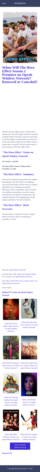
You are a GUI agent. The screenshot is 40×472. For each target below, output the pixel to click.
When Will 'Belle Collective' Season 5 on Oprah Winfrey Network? (11, 437)
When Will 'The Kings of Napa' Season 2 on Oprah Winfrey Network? (11, 365)
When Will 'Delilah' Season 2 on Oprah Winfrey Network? (29, 402)
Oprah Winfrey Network (17, 270)
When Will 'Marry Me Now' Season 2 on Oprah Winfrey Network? (29, 324)
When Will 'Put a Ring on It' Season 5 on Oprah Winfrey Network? (29, 437)
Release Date (19, 468)
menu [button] (4, 3)
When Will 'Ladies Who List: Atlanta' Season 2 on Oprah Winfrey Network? (29, 365)
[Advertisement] (20, 106)
